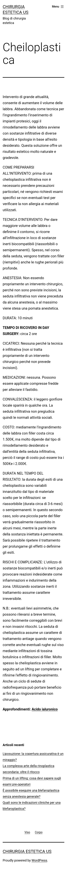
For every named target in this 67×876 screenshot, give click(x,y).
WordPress (39, 860)
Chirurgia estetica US (27, 851)
